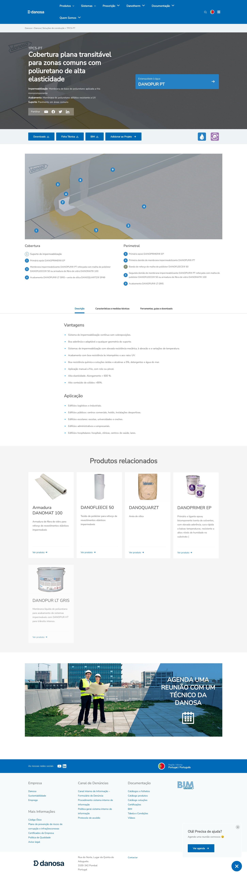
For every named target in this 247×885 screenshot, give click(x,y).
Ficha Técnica (68, 136)
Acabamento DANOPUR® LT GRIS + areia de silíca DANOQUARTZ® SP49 (69, 278)
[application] (114, 6)
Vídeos (131, 823)
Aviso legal (34, 847)
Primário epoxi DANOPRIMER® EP (147, 253)
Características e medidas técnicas (111, 314)
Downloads (39, 136)
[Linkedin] (64, 771)
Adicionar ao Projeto (121, 136)
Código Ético (35, 825)
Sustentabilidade (37, 801)
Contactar (133, 863)
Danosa (32, 797)
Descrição (78, 314)
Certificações (134, 810)
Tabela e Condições (138, 819)
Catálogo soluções (137, 806)
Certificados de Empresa (41, 838)
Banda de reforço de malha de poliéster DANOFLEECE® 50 (160, 267)
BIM (93, 136)
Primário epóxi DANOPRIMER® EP (48, 260)
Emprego (33, 806)
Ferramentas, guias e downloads (157, 314)
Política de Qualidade (39, 843)
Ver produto (41, 563)
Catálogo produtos (138, 801)
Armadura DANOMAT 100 (47, 521)
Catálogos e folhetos (139, 797)
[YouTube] (59, 771)
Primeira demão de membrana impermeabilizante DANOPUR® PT (163, 260)
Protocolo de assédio (89, 823)
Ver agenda (199, 848)
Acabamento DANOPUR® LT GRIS (147, 289)
